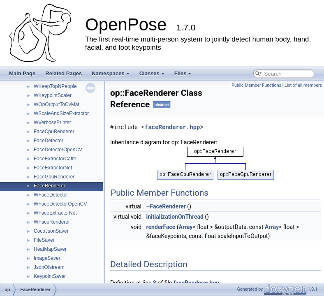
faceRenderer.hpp (172, 127)
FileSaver (44, 240)
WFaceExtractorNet (55, 213)
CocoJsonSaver (51, 231)
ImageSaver (47, 258)
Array (186, 227)
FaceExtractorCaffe (55, 159)
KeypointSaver (50, 276)
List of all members (303, 85)
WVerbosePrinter (52, 122)
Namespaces (111, 73)
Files (183, 73)
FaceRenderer (49, 186)
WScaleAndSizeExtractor (61, 113)
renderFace (161, 227)
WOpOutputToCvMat (56, 104)
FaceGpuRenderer (54, 177)
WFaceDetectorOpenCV (60, 204)
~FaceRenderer (166, 206)
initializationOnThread (175, 216)
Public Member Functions (256, 85)
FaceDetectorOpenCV (58, 150)
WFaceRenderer (52, 222)
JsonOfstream (49, 267)
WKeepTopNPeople (55, 86)
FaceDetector (48, 140)
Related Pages (63, 73)
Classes (151, 73)
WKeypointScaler (53, 95)
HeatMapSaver (50, 249)
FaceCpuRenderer (54, 131)
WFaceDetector (51, 195)
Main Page (22, 73)
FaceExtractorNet (53, 168)
